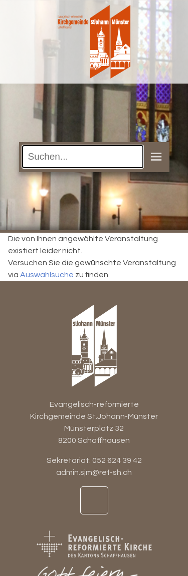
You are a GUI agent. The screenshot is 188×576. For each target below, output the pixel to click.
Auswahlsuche (47, 275)
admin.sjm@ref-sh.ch (94, 472)
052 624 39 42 (117, 460)
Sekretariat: (69, 460)
